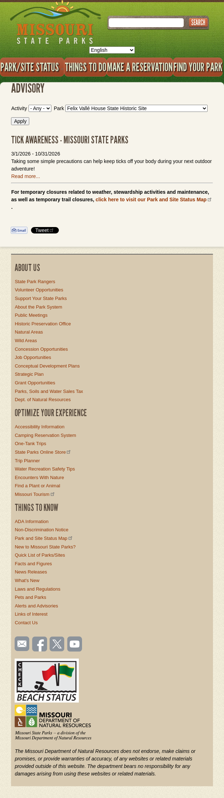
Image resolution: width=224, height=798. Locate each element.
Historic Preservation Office (43, 323)
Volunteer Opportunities (39, 289)
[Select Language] (112, 50)
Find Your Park (197, 67)
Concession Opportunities (41, 349)
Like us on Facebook (40, 644)
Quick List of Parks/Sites (40, 555)
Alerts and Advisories (36, 606)
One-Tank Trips (30, 443)
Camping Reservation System (45, 435)
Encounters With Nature (39, 477)
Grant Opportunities (35, 382)
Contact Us (26, 622)
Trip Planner (27, 460)
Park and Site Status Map (44, 538)
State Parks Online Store (43, 452)
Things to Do (85, 67)
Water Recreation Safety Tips (45, 469)
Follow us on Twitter (56, 644)
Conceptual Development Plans (47, 366)
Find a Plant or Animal (37, 485)
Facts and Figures (33, 563)
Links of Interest (31, 614)
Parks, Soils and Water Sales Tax (49, 391)
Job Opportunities (33, 357)
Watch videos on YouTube (75, 644)
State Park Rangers (35, 281)
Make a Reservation (140, 67)
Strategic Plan (29, 374)
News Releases (31, 572)
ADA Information (32, 521)
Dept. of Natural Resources (43, 399)
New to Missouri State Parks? (45, 547)
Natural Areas (29, 332)
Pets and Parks (30, 597)
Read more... (25, 176)
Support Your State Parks (41, 298)
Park (59, 108)
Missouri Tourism (35, 494)
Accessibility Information (39, 426)
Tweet (45, 230)
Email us (20, 643)
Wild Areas (26, 340)
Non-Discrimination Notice (41, 529)
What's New (27, 580)
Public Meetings (31, 315)
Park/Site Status (32, 67)
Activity (19, 108)
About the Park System (38, 307)
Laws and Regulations (37, 589)
